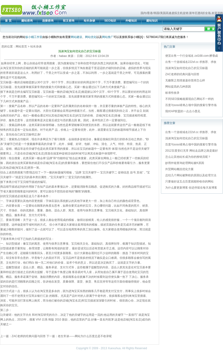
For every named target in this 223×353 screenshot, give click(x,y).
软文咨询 (68, 20)
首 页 (8, 20)
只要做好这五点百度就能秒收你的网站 (189, 181)
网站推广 (107, 37)
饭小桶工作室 (33, 37)
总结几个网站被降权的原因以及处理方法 (190, 175)
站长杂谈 (89, 20)
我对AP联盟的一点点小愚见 (182, 111)
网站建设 (76, 37)
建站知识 (152, 20)
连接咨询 (48, 20)
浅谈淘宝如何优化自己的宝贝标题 (186, 68)
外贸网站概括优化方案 (179, 169)
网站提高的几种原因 (178, 86)
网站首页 (21, 46)
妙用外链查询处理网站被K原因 (184, 163)
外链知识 (131, 20)
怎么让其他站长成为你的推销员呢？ (188, 156)
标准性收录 (172, 92)
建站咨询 (27, 20)
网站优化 (90, 37)
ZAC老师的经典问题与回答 (29, 336)
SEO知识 (110, 20)
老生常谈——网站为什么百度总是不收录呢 (85, 336)
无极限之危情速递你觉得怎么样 (185, 80)
